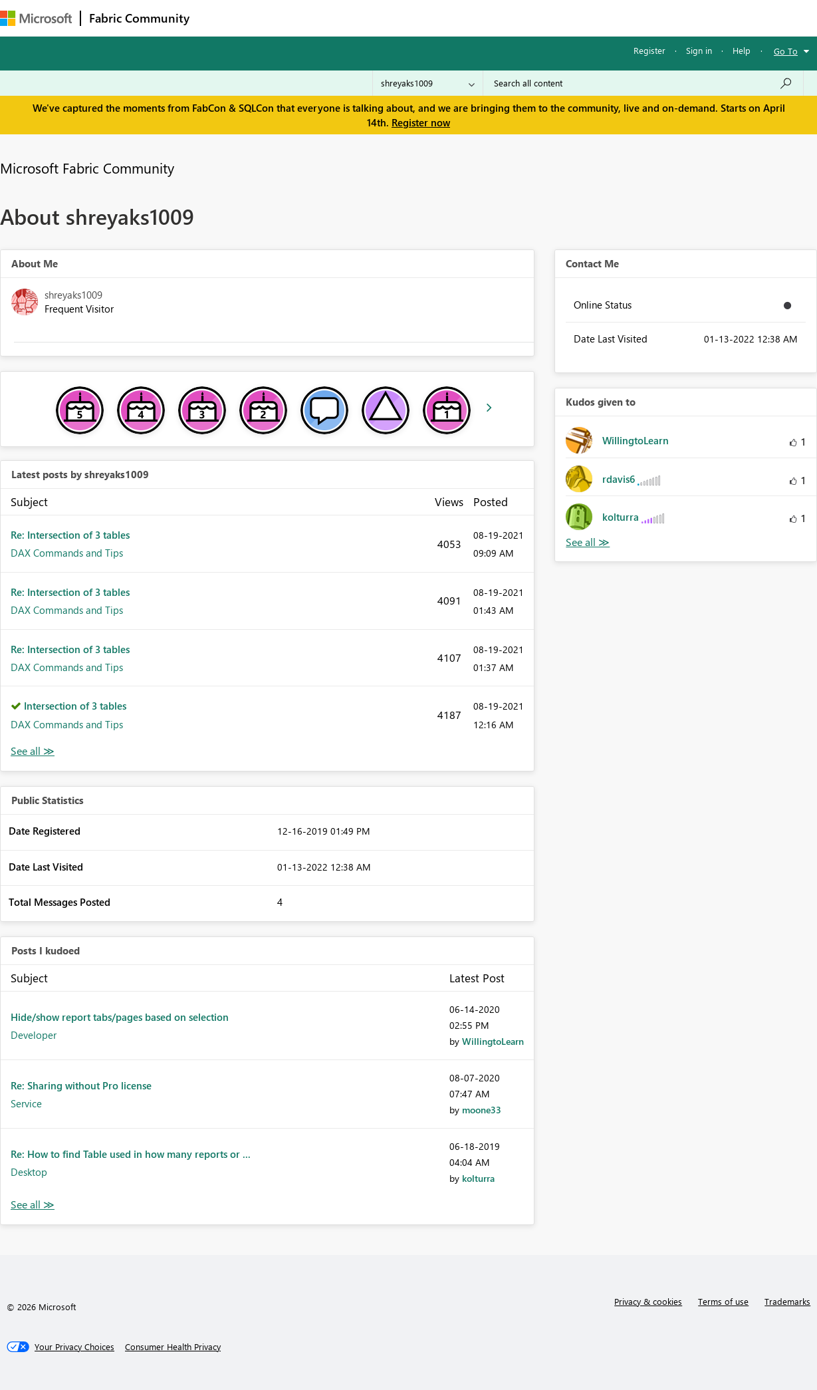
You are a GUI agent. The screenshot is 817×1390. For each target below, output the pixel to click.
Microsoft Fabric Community (87, 167)
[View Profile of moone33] (481, 1109)
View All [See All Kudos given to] (588, 542)
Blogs (451, 17)
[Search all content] (643, 83)
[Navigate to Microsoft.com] (36, 18)
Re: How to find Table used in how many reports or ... (131, 1154)
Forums (219, 17)
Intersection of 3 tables (75, 705)
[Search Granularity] (428, 83)
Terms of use (723, 1301)
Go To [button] (786, 51)
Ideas (332, 17)
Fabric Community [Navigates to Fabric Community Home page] (139, 18)
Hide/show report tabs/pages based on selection (120, 1017)
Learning (502, 17)
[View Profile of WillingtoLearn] (493, 1041)
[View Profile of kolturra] (478, 1178)
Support (558, 17)
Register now (421, 122)
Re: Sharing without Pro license (81, 1085)
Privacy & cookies (648, 1301)
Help (742, 50)
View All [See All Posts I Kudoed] (33, 1204)
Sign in (699, 50)
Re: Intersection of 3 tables (70, 534)
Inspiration (278, 17)
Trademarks (787, 1301)
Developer (34, 1035)
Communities (392, 17)
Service (26, 1103)
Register (649, 50)
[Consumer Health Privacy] (173, 1347)
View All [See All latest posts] (33, 751)
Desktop (29, 1172)
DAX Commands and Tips (67, 552)
